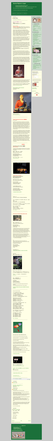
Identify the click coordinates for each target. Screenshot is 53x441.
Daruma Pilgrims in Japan (19, 3)
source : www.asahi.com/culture (16, 114)
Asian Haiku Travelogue (36, 59)
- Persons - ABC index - (35, 33)
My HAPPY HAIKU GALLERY (36, 56)
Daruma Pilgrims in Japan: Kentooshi (18, 87)
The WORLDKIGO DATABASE (17, 428)
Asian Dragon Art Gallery (36, 42)
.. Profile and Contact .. (34, 88)
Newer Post (13, 420)
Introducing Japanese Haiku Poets (37, 60)
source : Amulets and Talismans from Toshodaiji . (18, 365)
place (29, 379)
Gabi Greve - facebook (15, 409)
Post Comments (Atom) (17, 422)
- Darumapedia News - (35, 25)
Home (21, 420)
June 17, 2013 (14, 416)
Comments (34, 77)
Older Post (29, 420)
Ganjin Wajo (15, 18)
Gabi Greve (14, 382)
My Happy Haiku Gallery (16, 427)
